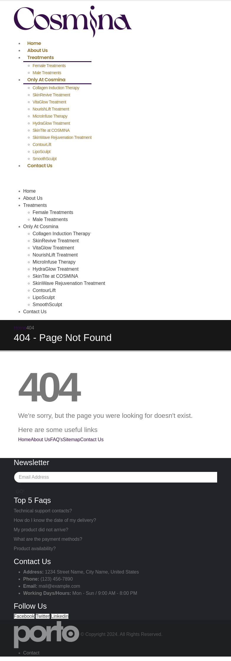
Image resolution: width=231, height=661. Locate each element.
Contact (31, 652)
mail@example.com (59, 586)
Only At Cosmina (46, 79)
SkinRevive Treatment (51, 94)
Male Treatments (47, 72)
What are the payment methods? (48, 539)
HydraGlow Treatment (51, 123)
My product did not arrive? (41, 529)
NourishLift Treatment (51, 109)
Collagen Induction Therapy (56, 87)
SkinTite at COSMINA (51, 130)
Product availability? (35, 548)
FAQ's (56, 439)
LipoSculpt (41, 151)
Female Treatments (49, 65)
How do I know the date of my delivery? (55, 520)
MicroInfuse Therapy (50, 116)
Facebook (24, 616)
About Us (37, 50)
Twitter (43, 616)
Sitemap (71, 439)
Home (34, 43)
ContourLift (42, 144)
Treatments (40, 57)
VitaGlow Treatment (49, 102)
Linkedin (60, 616)
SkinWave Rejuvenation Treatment (62, 137)
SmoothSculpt (45, 158)
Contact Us (40, 165)
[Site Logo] (73, 21)
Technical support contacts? (43, 510)
